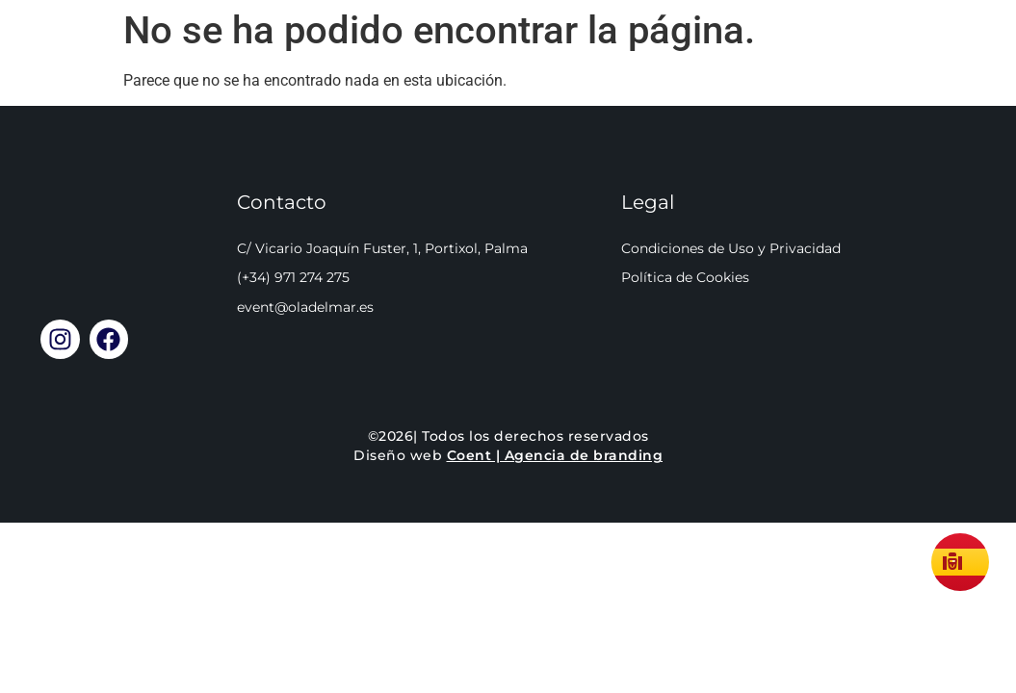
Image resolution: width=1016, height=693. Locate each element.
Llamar (942, 56)
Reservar (586, 56)
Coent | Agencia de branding (555, 458)
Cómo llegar (769, 56)
